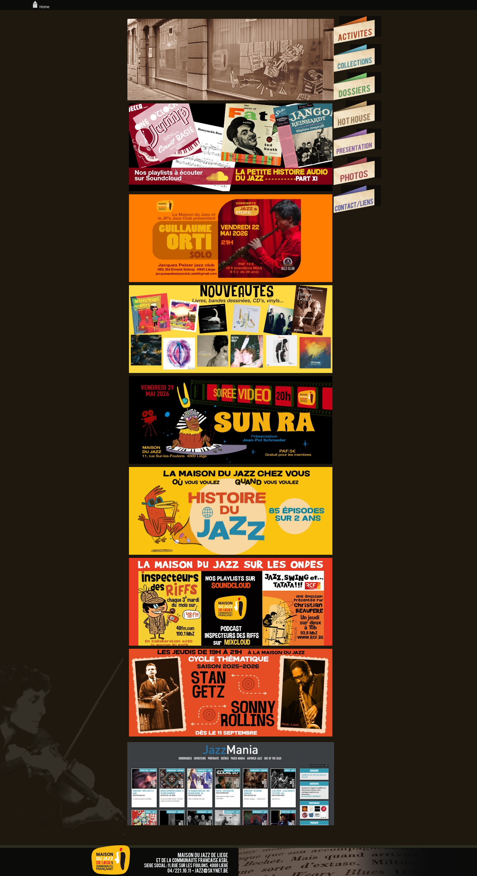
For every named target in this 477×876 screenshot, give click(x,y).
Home (40, 7)
